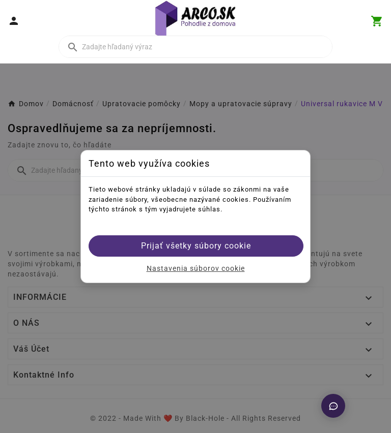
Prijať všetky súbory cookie (196, 246)
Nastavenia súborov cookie (196, 268)
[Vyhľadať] (195, 46)
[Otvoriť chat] (333, 406)
